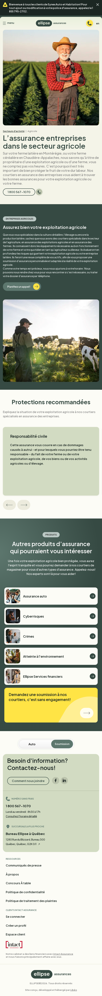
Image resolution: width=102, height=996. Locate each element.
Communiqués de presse (23, 865)
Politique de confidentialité (25, 892)
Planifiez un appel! (23, 286)
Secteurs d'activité (14, 131)
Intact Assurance (63, 953)
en (97, 23)
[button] (97, 4)
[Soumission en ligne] (40, 744)
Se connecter (15, 916)
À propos (12, 874)
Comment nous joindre (28, 781)
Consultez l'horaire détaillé (21, 816)
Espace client (15, 934)
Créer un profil (16, 925)
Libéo (73, 989)
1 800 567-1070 (18, 806)
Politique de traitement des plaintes (31, 901)
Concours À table (18, 883)
